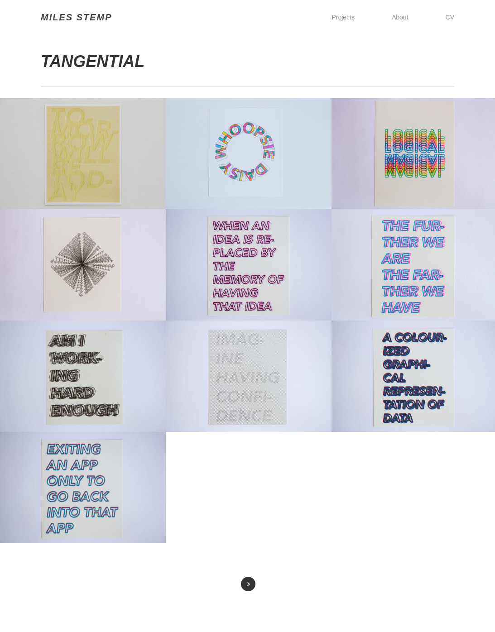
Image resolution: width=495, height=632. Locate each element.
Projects (343, 17)
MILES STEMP (76, 17)
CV (450, 17)
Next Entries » (248, 584)
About (400, 17)
